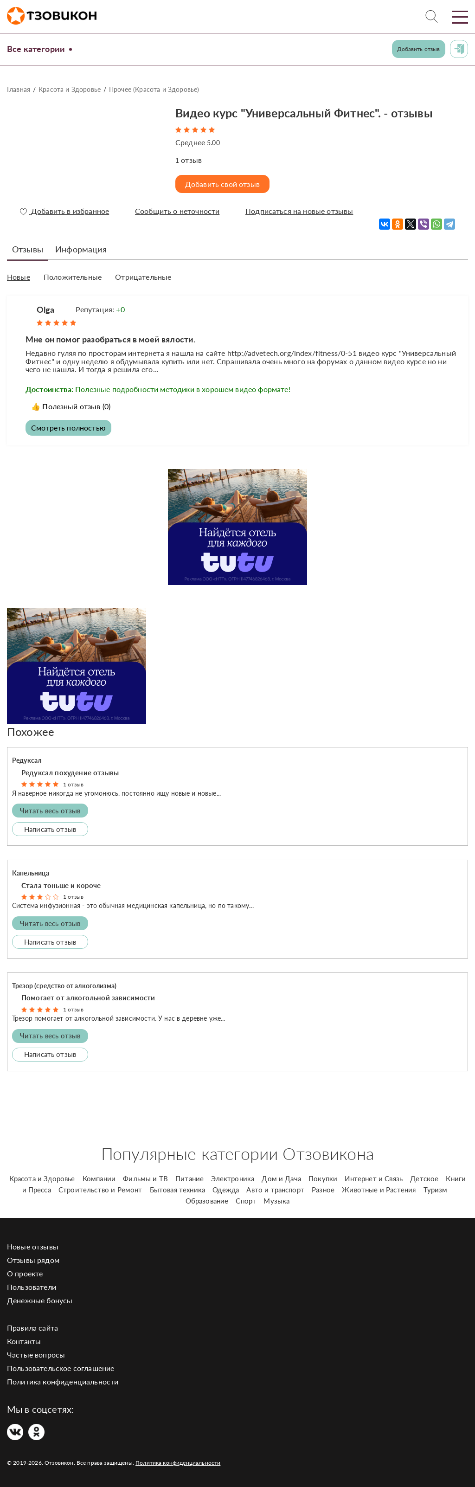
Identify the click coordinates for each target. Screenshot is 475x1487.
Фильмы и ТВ (145, 1178)
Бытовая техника (177, 1189)
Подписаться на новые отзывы (299, 211)
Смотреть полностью (68, 427)
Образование (207, 1201)
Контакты (24, 1341)
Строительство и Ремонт (100, 1189)
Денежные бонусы (39, 1300)
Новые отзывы (32, 1246)
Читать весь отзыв (50, 810)
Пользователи (31, 1286)
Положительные (73, 277)
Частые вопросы (36, 1354)
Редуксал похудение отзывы (70, 772)
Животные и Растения (379, 1189)
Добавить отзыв (418, 48)
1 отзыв (73, 784)
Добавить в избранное (64, 211)
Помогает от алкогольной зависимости (88, 997)
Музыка (276, 1201)
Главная (18, 89)
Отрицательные (143, 277)
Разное (323, 1189)
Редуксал (26, 760)
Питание (189, 1178)
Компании (99, 1178)
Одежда (225, 1189)
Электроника (232, 1178)
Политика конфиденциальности (62, 1381)
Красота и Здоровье (70, 89)
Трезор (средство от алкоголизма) (64, 986)
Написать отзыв (50, 829)
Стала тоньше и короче (61, 885)
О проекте (25, 1273)
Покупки (322, 1178)
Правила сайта (32, 1327)
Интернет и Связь (374, 1178)
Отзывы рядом (33, 1259)
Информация (81, 249)
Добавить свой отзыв (222, 184)
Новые (18, 277)
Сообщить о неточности (177, 211)
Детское (424, 1178)
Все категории (36, 49)
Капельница (31, 873)
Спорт (246, 1201)
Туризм (436, 1189)
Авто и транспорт (275, 1189)
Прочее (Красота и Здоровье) (154, 89)
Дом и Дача (281, 1178)
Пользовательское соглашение (60, 1368)
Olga (46, 309)
